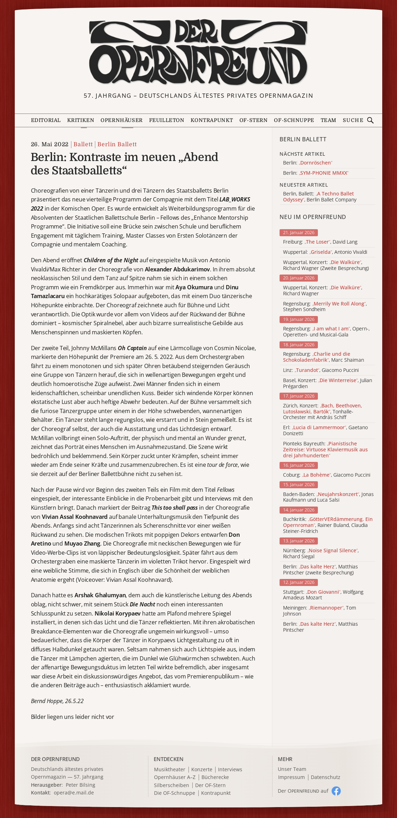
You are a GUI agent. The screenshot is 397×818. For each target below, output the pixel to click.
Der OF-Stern (210, 785)
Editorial (46, 120)
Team (329, 120)
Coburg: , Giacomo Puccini (326, 475)
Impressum (291, 777)
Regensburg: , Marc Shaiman (323, 357)
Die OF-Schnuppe (174, 793)
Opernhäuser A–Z (175, 777)
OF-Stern (253, 120)
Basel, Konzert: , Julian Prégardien (327, 383)
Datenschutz (325, 777)
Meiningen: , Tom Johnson (319, 611)
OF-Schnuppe (294, 120)
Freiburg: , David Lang (320, 242)
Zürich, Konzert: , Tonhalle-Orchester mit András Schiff (322, 411)
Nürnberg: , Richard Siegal (321, 554)
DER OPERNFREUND (55, 758)
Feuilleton (167, 120)
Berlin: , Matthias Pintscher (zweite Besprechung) (320, 570)
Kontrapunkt (212, 120)
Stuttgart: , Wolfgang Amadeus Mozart (323, 595)
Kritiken (81, 120)
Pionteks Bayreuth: (325, 449)
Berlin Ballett (116, 144)
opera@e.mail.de (74, 792)
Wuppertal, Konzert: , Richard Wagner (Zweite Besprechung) (326, 265)
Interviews (230, 770)
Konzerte (201, 770)
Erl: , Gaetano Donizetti (325, 431)
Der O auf (303, 790)
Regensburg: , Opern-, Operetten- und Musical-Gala (326, 332)
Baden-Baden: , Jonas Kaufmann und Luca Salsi (328, 497)
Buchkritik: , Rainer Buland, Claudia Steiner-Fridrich (328, 525)
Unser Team (292, 769)
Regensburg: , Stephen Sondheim (325, 307)
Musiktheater (169, 770)
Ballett (83, 144)
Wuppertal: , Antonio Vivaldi (325, 252)
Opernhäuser (121, 120)
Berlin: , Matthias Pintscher (320, 627)
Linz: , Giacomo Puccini (321, 370)
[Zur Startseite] (198, 52)
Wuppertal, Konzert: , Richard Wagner (322, 291)
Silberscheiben (171, 785)
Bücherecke (215, 777)
